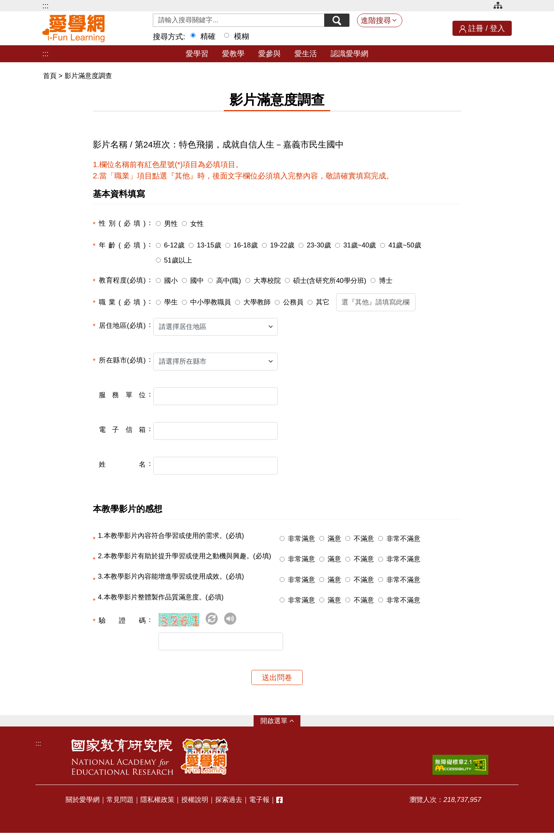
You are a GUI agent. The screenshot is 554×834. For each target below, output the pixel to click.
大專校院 (267, 280)
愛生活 (305, 53)
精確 (207, 36)
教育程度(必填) (122, 280)
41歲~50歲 (404, 245)
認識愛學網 (349, 53)
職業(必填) (122, 302)
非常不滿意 (403, 538)
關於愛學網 (83, 801)
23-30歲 (319, 245)
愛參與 (269, 53)
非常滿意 (301, 538)
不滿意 (364, 538)
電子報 (259, 801)
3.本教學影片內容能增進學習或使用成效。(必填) (171, 576)
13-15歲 (209, 245)
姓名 (122, 464)
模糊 (241, 36)
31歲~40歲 (359, 245)
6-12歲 (174, 245)
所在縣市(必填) (122, 360)
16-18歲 (246, 245)
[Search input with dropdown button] (238, 20)
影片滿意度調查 (88, 76)
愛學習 (197, 53)
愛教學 (233, 53)
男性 (171, 223)
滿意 (334, 538)
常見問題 (120, 801)
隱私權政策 (157, 801)
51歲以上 (178, 260)
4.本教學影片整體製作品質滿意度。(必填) (161, 597)
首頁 (50, 76)
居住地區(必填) (122, 325)
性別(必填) (122, 223)
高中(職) (228, 280)
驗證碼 (122, 620)
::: (45, 6)
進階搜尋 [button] (376, 20)
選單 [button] (281, 722)
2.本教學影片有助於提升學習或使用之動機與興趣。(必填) (184, 556)
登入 (497, 28)
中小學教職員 (210, 302)
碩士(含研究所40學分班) (329, 280)
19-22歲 (282, 245)
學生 (171, 302)
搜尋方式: (169, 36)
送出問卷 (277, 678)
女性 (197, 223)
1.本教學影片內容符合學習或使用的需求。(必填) (171, 535)
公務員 (293, 302)
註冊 (475, 28)
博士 (385, 280)
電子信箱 (122, 429)
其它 (322, 302)
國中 (197, 280)
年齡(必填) (122, 245)
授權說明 (194, 801)
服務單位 (122, 395)
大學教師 (257, 302)
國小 (171, 280)
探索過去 (228, 801)
